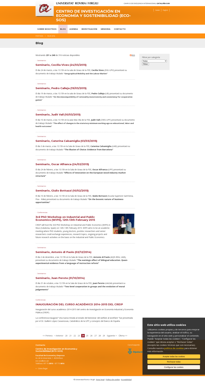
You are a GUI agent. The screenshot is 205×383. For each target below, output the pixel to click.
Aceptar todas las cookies (174, 356)
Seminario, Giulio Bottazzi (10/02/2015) (62, 190)
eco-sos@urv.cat (42, 361)
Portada (39, 36)
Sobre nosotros (46, 29)
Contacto (120, 29)
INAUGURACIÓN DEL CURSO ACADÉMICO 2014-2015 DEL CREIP (79, 304)
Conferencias (42, 212)
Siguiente (111, 335)
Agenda (73, 29)
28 (100, 335)
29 (104, 335)
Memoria (105, 29)
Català (157, 10)
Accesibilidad (126, 379)
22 (75, 335)
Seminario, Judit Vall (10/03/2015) (58, 114)
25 (87, 335)
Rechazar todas (174, 362)
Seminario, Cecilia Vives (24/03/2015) (61, 64)
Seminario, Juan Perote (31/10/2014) (60, 278)
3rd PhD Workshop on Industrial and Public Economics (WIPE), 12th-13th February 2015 (65, 218)
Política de (113, 379)
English (165, 10)
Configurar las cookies (173, 367)
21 (70, 335)
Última (122, 335)
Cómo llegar (43, 368)
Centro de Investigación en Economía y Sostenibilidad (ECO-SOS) (93, 15)
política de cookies (174, 348)
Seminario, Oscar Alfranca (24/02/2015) (62, 164)
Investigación (89, 29)
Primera (48, 335)
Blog (63, 29)
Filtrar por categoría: (151, 57)
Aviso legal (100, 379)
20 (66, 335)
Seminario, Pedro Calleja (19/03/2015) (61, 88)
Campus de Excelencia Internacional (147, 3)
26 (91, 335)
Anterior (59, 335)
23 (79, 335)
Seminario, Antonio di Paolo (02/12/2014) (63, 252)
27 (95, 335)
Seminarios (41, 60)
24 (83, 335)
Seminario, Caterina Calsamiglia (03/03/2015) (66, 141)
